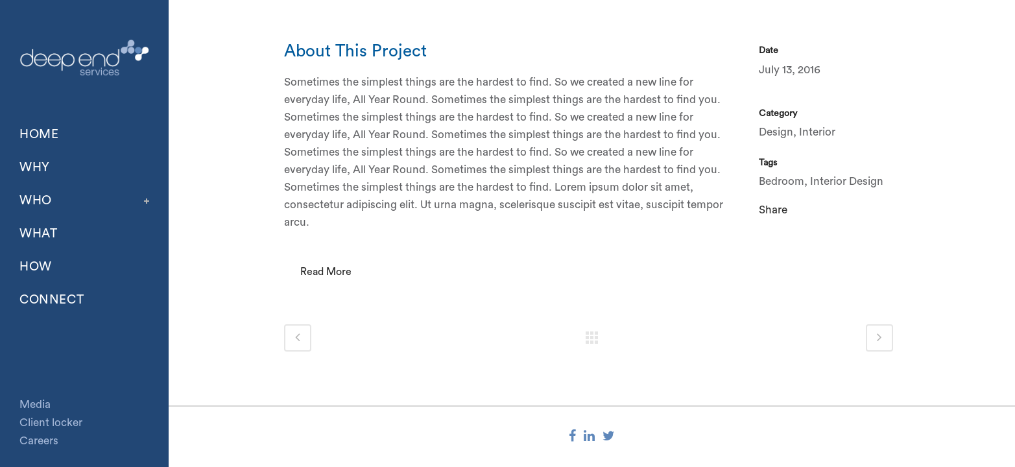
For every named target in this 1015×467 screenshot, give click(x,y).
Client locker (50, 422)
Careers (38, 440)
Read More (326, 272)
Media (35, 404)
